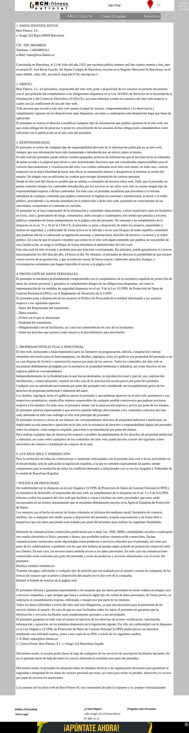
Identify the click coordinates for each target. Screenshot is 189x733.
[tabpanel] (117, 5)
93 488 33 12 (91, 718)
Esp (110, 5)
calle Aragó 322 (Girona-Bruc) (102, 713)
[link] (94, 727)
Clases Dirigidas (113, 16)
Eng (117, 5)
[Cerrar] (186, 724)
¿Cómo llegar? (93, 708)
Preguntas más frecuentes (141, 708)
